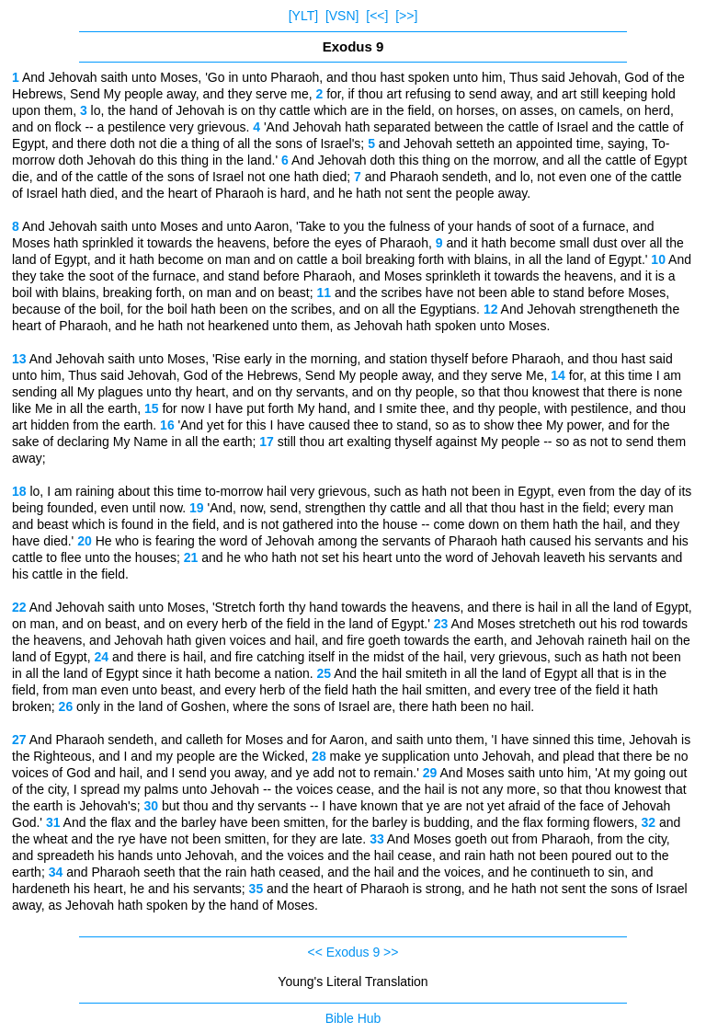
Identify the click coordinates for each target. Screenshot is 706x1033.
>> (390, 952)
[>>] (406, 15)
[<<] (377, 15)
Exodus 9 (353, 952)
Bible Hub (353, 1018)
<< (315, 952)
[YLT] (303, 15)
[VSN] (342, 15)
